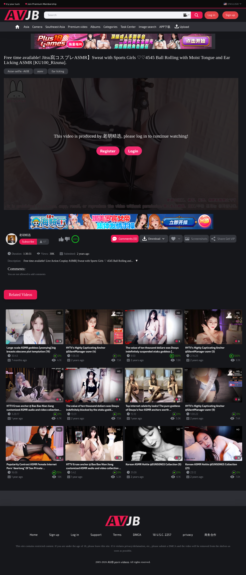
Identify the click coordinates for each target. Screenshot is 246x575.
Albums (96, 26)
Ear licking (58, 71)
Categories (110, 26)
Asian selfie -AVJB (18, 71)
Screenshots (199, 238)
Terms (117, 534)
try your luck (13, 3)
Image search (147, 26)
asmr (40, 71)
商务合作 (210, 534)
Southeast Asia (55, 26)
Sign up (230, 15)
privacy (188, 534)
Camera (37, 26)
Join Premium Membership (42, 3)
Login (133, 151)
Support (96, 534)
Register (108, 151)
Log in (211, 15)
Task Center (128, 26)
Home (17, 27)
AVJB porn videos (118, 562)
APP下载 (164, 26)
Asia (26, 26)
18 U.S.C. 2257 (162, 534)
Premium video (77, 26)
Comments (16, 269)
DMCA (137, 534)
